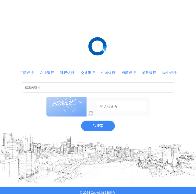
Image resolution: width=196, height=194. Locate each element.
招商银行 (128, 72)
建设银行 (67, 72)
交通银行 (88, 72)
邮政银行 (149, 72)
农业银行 (47, 72)
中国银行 (108, 72)
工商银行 (26, 72)
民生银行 (169, 72)
